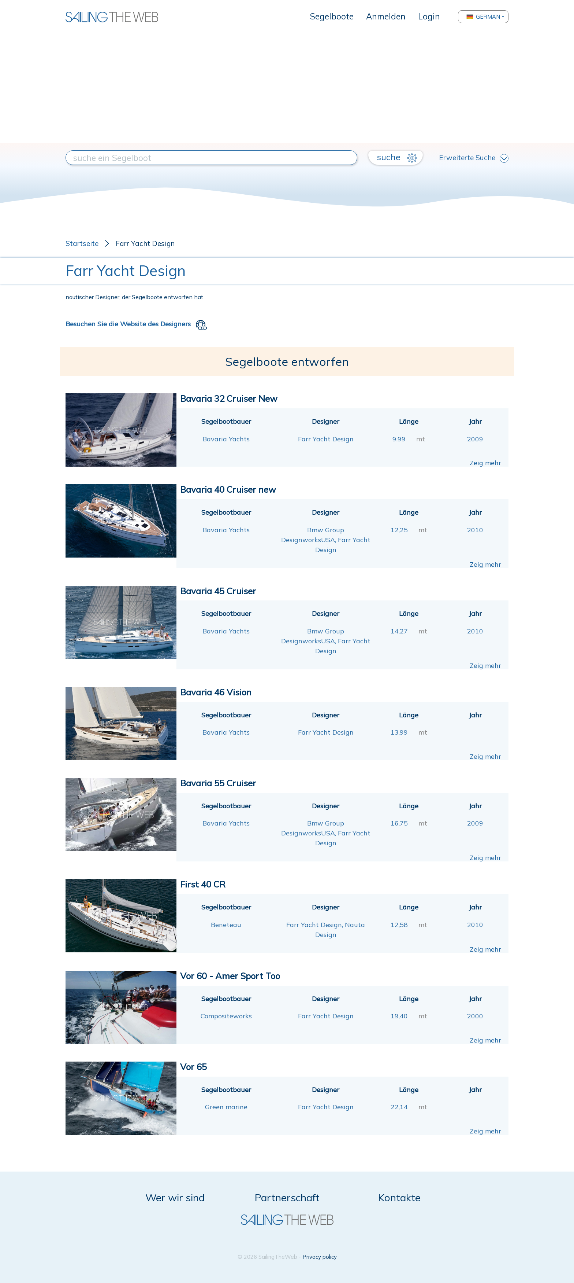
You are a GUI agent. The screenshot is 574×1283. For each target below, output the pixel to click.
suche (397, 157)
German (483, 16)
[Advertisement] (287, 88)
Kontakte (399, 1197)
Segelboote (332, 16)
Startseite (82, 243)
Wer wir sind (175, 1197)
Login (429, 16)
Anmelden (386, 16)
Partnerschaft (287, 1197)
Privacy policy (319, 1256)
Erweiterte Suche (473, 158)
